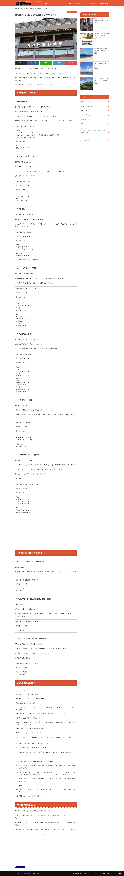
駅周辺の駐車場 (104, 3)
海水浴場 (76, 3)
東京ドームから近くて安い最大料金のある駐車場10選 (101, 19)
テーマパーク (84, 3)
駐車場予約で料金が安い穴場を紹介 (90, 873)
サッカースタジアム (50, 3)
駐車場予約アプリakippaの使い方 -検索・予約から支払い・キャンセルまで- (101, 35)
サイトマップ (18, 873)
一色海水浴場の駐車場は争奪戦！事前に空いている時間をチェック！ (101, 65)
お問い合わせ (36, 873)
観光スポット (94, 3)
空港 (70, 3)
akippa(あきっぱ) (85, 101)
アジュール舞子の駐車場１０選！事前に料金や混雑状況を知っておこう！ (101, 50)
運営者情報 (27, 873)
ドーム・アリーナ (62, 3)
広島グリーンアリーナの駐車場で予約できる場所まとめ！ (101, 80)
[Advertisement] (46, 531)
